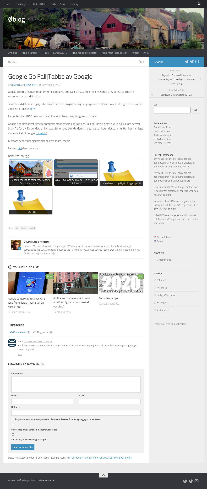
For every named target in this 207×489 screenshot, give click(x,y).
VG (19, 148)
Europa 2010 (60, 52)
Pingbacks (43, 332)
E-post (83, 395)
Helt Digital (162, 302)
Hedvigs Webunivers (167, 295)
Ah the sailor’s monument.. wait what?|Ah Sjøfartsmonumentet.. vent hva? (71, 302)
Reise (46, 52)
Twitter (135, 52)
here (32, 109)
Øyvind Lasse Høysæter (24, 85)
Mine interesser (30, 52)
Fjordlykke (162, 287)
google (23, 228)
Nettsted (15, 407)
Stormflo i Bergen (162, 142)
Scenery (74, 4)
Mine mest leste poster (114, 52)
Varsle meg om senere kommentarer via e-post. (34, 429)
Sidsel (157, 215)
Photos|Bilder (39, 4)
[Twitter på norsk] (192, 62)
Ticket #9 (41, 133)
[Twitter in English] (187, 62)
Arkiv (146, 52)
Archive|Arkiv (58, 4)
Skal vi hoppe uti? (162, 139)
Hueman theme (47, 480)
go (17, 228)
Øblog (16, 19)
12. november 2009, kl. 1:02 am (38, 341)
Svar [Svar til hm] (20, 354)
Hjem (8, 4)
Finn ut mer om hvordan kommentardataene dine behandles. (99, 457)
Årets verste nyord (109, 298)
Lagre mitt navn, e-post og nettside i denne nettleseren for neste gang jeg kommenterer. (57, 419)
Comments (20, 332)
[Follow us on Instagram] (197, 62)
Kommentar (17, 373)
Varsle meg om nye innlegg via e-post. (29, 439)
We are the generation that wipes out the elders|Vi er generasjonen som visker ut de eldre (174, 162)
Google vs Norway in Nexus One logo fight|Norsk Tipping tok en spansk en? (26, 302)
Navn (14, 395)
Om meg (20, 4)
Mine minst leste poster (84, 52)
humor (12, 61)
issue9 (32, 228)
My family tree (164, 259)
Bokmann (161, 280)
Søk (155, 104)
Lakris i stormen (162, 131)
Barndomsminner (162, 127)
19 (49, 276)
